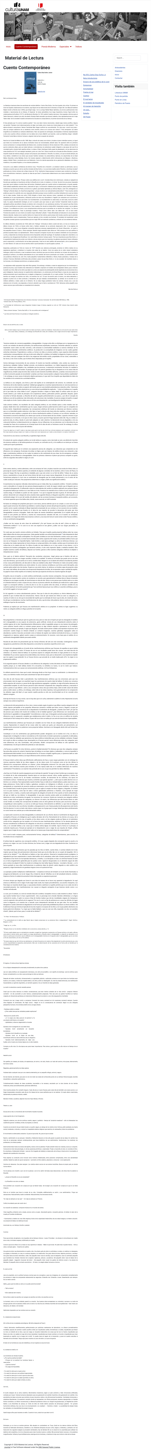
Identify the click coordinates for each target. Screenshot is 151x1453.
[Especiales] (70, 46)
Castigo (86, 96)
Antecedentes (120, 68)
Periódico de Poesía (122, 103)
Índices (79, 47)
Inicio (8, 47)
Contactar (118, 78)
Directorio (118, 71)
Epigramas (87, 85)
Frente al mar (88, 92)
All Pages (86, 117)
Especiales (64, 47)
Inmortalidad (88, 89)
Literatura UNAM (121, 93)
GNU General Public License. (49, 1447)
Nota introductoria (90, 78)
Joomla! (7, 1447)
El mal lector (88, 99)
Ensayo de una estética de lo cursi (96, 82)
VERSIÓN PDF (41, 91)
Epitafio (86, 113)
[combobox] (128, 58)
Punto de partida (121, 96)
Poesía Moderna (49, 47)
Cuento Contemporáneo (26, 47)
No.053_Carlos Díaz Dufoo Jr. (94, 75)
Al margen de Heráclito (92, 106)
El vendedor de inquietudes (93, 103)
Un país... (86, 110)
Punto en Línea (120, 100)
